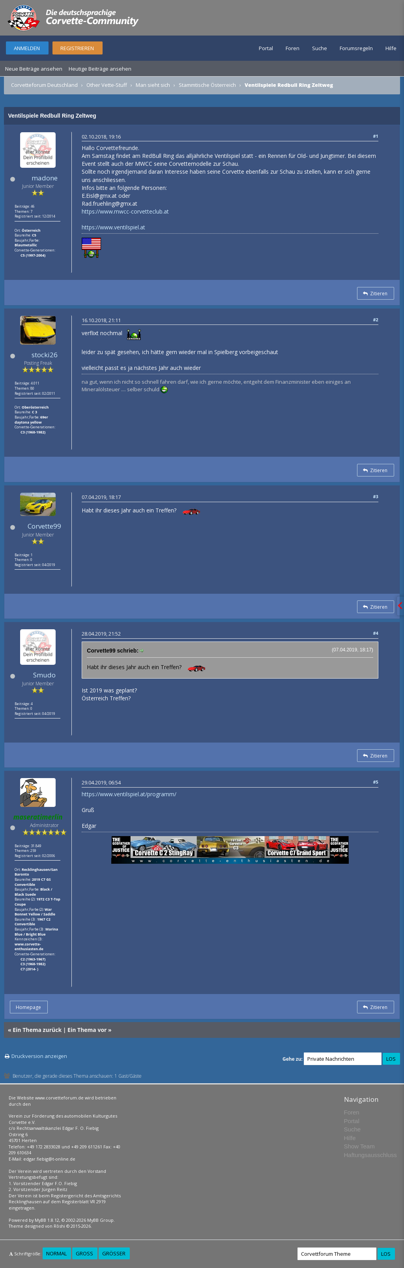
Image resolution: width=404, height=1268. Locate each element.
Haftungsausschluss (370, 1155)
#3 (375, 496)
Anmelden (27, 48)
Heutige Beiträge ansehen (100, 68)
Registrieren (77, 48)
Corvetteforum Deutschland (44, 84)
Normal (56, 1253)
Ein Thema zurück (37, 1030)
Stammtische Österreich (207, 84)
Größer (113, 1253)
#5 (375, 782)
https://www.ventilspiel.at (113, 227)
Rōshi (59, 1226)
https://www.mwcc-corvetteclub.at (125, 211)
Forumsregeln (356, 48)
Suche (319, 48)
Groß (84, 1253)
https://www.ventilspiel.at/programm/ (129, 794)
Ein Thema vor (87, 1030)
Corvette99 (44, 526)
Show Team (359, 1146)
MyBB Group (100, 1220)
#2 (375, 320)
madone (45, 177)
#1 (375, 136)
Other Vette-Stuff (106, 84)
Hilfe (391, 48)
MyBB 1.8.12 (47, 1220)
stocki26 (45, 354)
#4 (375, 633)
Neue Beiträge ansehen (33, 68)
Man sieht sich (153, 84)
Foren (292, 48)
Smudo (44, 674)
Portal (266, 48)
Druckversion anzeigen (39, 1056)
